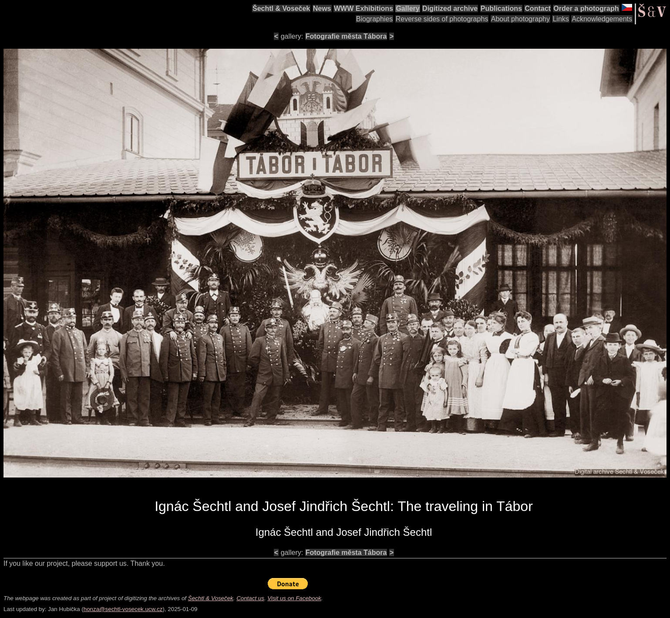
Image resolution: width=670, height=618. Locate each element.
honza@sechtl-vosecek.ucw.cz (123, 609)
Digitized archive (450, 8)
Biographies (374, 19)
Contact (538, 8)
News (322, 8)
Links (560, 19)
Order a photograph (586, 8)
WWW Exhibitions (363, 8)
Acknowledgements (602, 19)
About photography (520, 19)
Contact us (250, 598)
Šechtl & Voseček (281, 8)
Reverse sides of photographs (442, 19)
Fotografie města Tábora (346, 36)
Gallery (407, 8)
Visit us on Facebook (294, 598)
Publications (501, 8)
